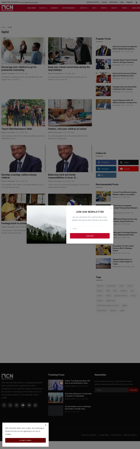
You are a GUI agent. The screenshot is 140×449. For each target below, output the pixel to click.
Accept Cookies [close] (25, 440)
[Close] (111, 208)
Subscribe (89, 236)
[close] (46, 425)
